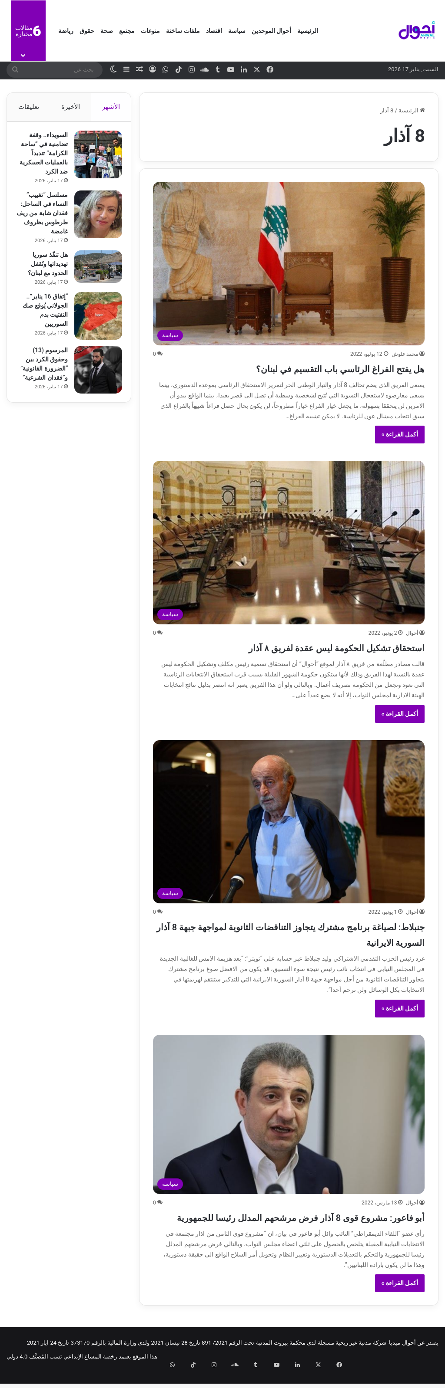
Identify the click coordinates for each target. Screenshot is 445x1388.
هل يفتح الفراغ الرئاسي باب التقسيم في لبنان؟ (300, 367)
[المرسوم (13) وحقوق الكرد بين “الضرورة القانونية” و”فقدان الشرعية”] (94, 392)
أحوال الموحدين (271, 30)
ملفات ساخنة (182, 30)
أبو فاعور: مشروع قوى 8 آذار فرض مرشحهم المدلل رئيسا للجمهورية (306, 1224)
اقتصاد (214, 30)
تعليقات (28, 107)
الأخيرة (70, 107)
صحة (106, 30)
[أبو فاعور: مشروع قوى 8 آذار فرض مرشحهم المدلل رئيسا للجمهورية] (289, 1114)
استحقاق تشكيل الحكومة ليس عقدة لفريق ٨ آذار (294, 646)
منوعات (150, 30)
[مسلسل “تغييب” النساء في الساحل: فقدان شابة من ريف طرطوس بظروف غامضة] (94, 228)
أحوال (412, 633)
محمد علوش (405, 354)
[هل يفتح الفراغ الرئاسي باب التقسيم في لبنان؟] (289, 263)
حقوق (87, 30)
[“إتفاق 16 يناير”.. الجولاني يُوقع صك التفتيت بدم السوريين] (94, 338)
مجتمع (127, 30)
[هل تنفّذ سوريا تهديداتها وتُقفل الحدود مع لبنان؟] (94, 289)
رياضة (65, 30)
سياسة (237, 30)
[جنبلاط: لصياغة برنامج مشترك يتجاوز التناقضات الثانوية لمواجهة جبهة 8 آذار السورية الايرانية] (289, 822)
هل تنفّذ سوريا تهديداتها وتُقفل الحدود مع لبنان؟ (43, 286)
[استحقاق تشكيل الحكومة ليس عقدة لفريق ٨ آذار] (289, 542)
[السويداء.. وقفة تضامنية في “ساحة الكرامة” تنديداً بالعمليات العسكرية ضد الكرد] (94, 159)
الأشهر (111, 107)
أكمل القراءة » (400, 434)
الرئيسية (307, 30)
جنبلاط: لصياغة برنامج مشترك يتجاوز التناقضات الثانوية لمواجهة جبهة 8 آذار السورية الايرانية (299, 933)
